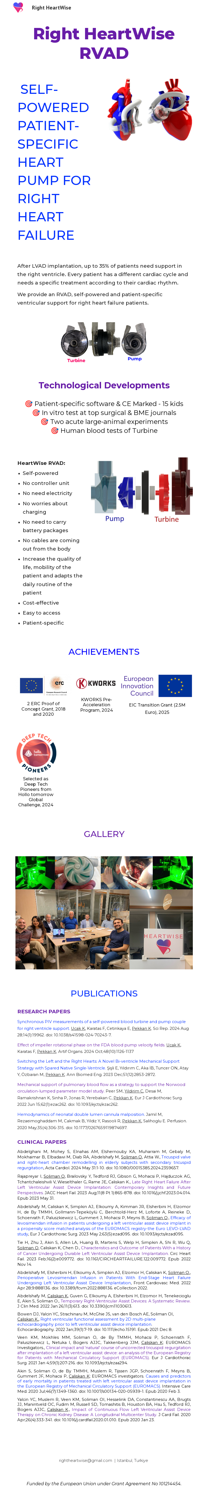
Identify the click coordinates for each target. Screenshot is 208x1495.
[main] (103, 43)
